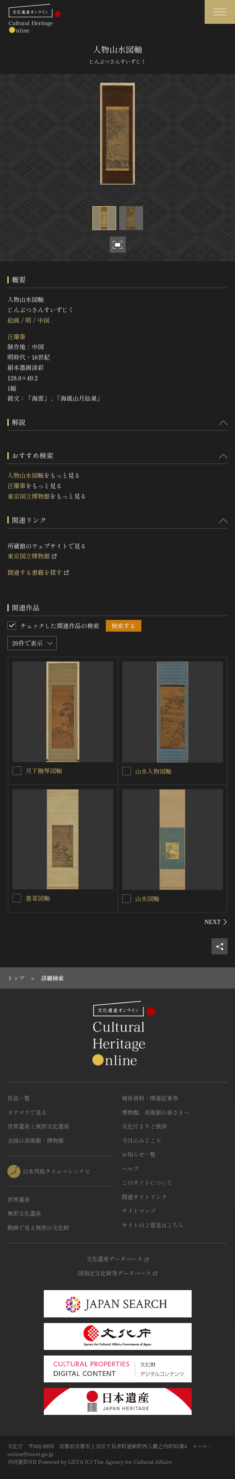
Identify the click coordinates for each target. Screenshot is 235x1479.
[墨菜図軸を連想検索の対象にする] (17, 898)
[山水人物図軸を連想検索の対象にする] (126, 771)
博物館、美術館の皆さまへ (155, 1112)
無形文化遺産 (24, 1213)
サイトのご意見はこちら (153, 1225)
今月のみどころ (141, 1140)
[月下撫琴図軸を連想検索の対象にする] (17, 770)
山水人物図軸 (153, 771)
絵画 (13, 320)
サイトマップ (139, 1211)
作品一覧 (18, 1098)
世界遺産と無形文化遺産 (38, 1126)
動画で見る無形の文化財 (38, 1227)
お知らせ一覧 (139, 1154)
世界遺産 (18, 1199)
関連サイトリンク (144, 1197)
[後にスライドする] (216, 922)
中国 (43, 320)
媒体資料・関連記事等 (150, 1098)
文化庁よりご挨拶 (144, 1126)
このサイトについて (147, 1182)
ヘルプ (130, 1168)
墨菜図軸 (38, 898)
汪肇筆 (16, 336)
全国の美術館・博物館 (35, 1140)
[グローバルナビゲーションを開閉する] (220, 12)
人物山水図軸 (25, 475)
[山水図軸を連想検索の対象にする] (126, 898)
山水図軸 (147, 898)
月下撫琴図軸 (44, 770)
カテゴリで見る (27, 1112)
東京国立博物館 (28, 496)
